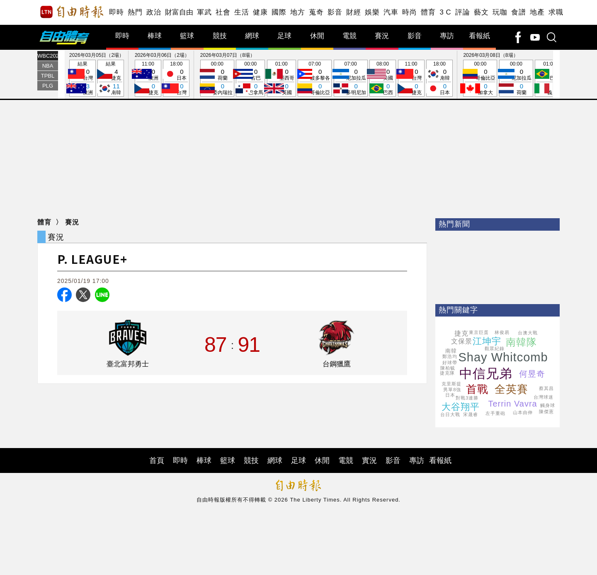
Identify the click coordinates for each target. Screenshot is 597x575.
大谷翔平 (461, 407)
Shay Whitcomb (503, 357)
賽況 (382, 36)
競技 (220, 36)
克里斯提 (451, 383)
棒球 (155, 36)
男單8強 (452, 389)
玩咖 (500, 12)
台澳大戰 (528, 332)
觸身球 (547, 405)
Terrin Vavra (512, 403)
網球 (252, 36)
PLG (47, 86)
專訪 (447, 36)
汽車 (390, 12)
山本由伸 (523, 412)
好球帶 (449, 362)
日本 (450, 394)
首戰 (477, 389)
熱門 (135, 12)
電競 (349, 36)
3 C (445, 12)
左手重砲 (495, 413)
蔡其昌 (546, 388)
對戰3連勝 (467, 397)
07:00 (314, 78)
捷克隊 (447, 372)
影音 (335, 12)
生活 (241, 12)
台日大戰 (450, 414)
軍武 (204, 12)
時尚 (409, 12)
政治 (153, 12)
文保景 (461, 341)
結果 (82, 78)
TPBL (48, 76)
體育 (428, 12)
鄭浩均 (449, 356)
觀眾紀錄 (495, 348)
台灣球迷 (543, 397)
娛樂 (372, 12)
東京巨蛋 (479, 332)
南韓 (451, 351)
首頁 (156, 460)
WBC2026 (47, 56)
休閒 (317, 36)
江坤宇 (487, 341)
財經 (353, 12)
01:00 (281, 78)
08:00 (382, 78)
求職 (555, 12)
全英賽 (511, 389)
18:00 (176, 78)
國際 (279, 12)
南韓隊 (521, 342)
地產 (537, 12)
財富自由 (179, 12)
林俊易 (502, 332)
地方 (297, 12)
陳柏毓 (447, 367)
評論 (462, 12)
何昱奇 (532, 373)
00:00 (217, 78)
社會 (223, 12)
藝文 (481, 12)
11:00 (148, 78)
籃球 (187, 36)
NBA (47, 66)
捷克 (461, 333)
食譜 (518, 12)
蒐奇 (316, 12)
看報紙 (479, 36)
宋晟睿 (470, 414)
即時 (116, 12)
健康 (260, 12)
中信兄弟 (485, 373)
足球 (284, 36)
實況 (369, 460)
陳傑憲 (546, 411)
